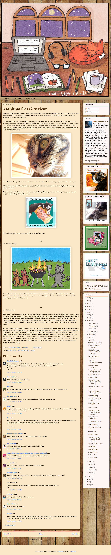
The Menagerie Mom (101, 121)
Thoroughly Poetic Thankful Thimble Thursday (94, 351)
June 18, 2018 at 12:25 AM (14, 500)
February (91, 470)
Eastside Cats (11, 504)
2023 (88, 306)
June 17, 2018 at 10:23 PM (14, 478)
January (91, 472)
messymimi (10, 463)
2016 (88, 479)
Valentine (9, 514)
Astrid (88, 285)
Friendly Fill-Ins (93, 377)
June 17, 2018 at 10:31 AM (14, 439)
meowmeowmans (12, 473)
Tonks (99, 289)
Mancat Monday (93, 395)
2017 (88, 476)
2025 (88, 301)
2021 (88, 312)
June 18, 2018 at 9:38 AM (14, 509)
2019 (88, 318)
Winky (103, 289)
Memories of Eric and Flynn (15, 434)
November (92, 326)
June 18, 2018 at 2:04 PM (14, 521)
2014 (88, 485)
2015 (88, 482)
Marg (8, 387)
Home (7, 98)
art (8, 350)
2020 (88, 315)
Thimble (32, 350)
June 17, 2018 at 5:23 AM (14, 373)
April (90, 464)
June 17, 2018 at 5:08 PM (14, 459)
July (90, 337)
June (90, 340)
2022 (88, 309)
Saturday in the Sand (94, 374)
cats (11, 350)
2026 (88, 298)
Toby (95, 289)
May (90, 461)
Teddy (9, 418)
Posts (88, 108)
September (92, 331)
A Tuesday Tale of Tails (95, 421)
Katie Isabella (11, 377)
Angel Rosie (17, 98)
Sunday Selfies (25, 350)
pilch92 (9, 406)
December (92, 323)
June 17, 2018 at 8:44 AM (14, 414)
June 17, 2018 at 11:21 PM (14, 490)
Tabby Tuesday (92, 446)
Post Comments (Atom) (45, 539)
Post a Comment (10, 525)
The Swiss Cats (11, 443)
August (91, 334)
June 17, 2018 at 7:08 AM (14, 392)
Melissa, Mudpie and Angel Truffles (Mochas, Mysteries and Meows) (27, 453)
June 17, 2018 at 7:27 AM (14, 402)
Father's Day (16, 350)
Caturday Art (92, 431)
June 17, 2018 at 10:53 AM (14, 449)
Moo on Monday (93, 424)
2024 (88, 303)
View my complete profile (92, 160)
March (91, 467)
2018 (88, 320)
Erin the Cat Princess (13, 361)
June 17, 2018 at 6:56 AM (14, 382)
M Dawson (10, 494)
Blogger (73, 551)
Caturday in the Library (95, 342)
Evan (100, 285)
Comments (90, 112)
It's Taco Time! (92, 455)
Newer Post (7, 534)
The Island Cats (11, 396)
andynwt (60, 551)
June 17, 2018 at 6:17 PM (14, 468)
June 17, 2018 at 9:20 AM (14, 429)
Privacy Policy (30, 98)
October (91, 329)
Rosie (106, 286)
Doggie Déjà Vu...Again (95, 443)
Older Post (75, 534)
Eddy (94, 285)
